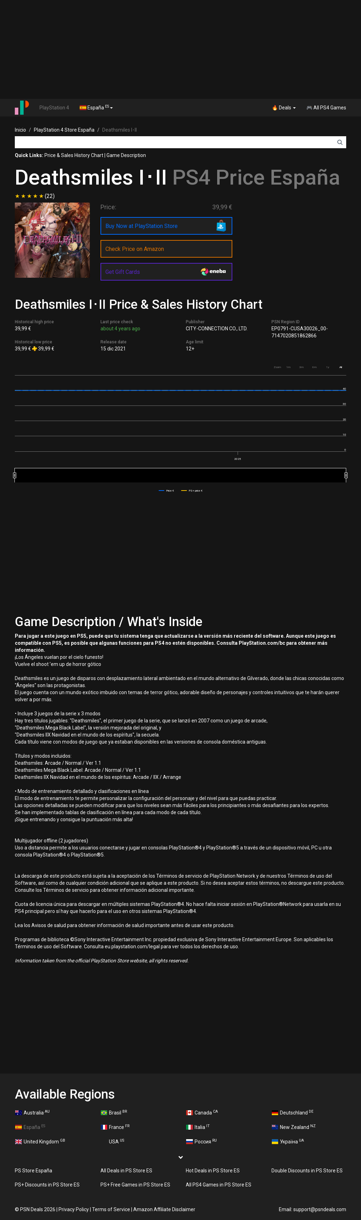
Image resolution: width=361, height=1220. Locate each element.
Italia (198, 1127)
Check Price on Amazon (134, 249)
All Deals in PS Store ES (126, 1170)
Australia (32, 1112)
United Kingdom (40, 1141)
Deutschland (293, 1112)
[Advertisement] (180, 49)
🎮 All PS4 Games (326, 107)
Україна (288, 1141)
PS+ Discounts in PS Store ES (47, 1185)
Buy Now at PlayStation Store (141, 226)
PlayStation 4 (54, 107)
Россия (201, 1141)
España (96, 107)
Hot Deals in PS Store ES (213, 1170)
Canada (202, 1112)
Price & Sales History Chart (73, 155)
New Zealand (294, 1127)
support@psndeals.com (319, 1209)
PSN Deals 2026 (37, 1209)
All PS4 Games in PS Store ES (218, 1185)
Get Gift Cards (122, 272)
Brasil (114, 1112)
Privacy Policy (74, 1209)
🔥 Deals (284, 107)
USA (112, 1141)
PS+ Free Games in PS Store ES (135, 1185)
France (115, 1127)
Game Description (126, 155)
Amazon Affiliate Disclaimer (164, 1209)
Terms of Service (111, 1209)
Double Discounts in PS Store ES (307, 1170)
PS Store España (33, 1170)
